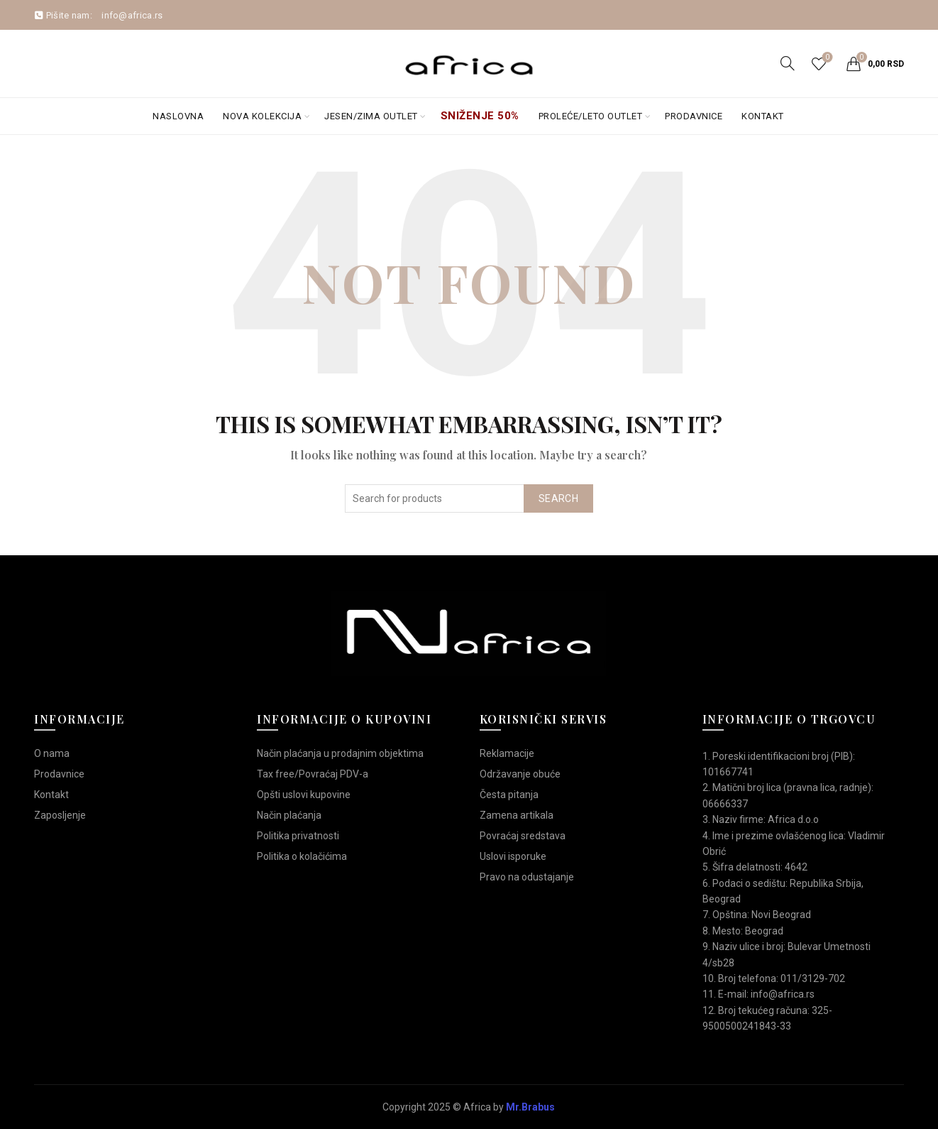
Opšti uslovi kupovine (304, 794)
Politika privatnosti (298, 835)
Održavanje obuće (520, 774)
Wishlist (825, 57)
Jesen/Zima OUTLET (371, 116)
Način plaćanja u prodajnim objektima (340, 753)
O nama (52, 753)
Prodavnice (693, 116)
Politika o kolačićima (302, 856)
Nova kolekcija (262, 116)
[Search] (787, 63)
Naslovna (178, 116)
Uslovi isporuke (513, 856)
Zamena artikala (516, 815)
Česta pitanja (509, 794)
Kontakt (762, 116)
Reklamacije (507, 753)
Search (558, 498)
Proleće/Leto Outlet (591, 116)
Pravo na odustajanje (527, 877)
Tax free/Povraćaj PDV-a (312, 774)
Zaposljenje (60, 815)
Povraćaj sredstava (522, 835)
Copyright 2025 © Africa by (468, 1107)
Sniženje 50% (480, 115)
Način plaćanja (289, 815)
